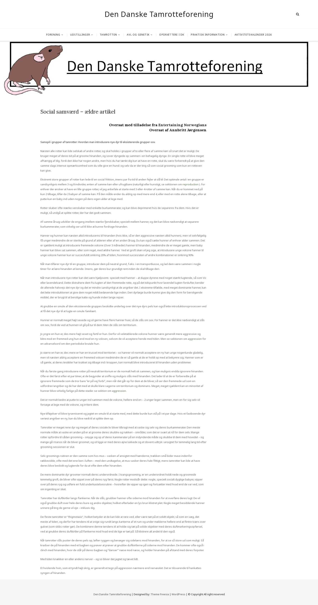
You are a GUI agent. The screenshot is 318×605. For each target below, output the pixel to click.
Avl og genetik (138, 34)
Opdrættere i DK (171, 34)
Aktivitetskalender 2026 (253, 34)
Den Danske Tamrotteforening (159, 14)
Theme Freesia (159, 594)
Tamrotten (108, 34)
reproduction (191, 184)
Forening (53, 34)
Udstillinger (80, 34)
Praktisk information (208, 34)
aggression (195, 339)
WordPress (178, 594)
